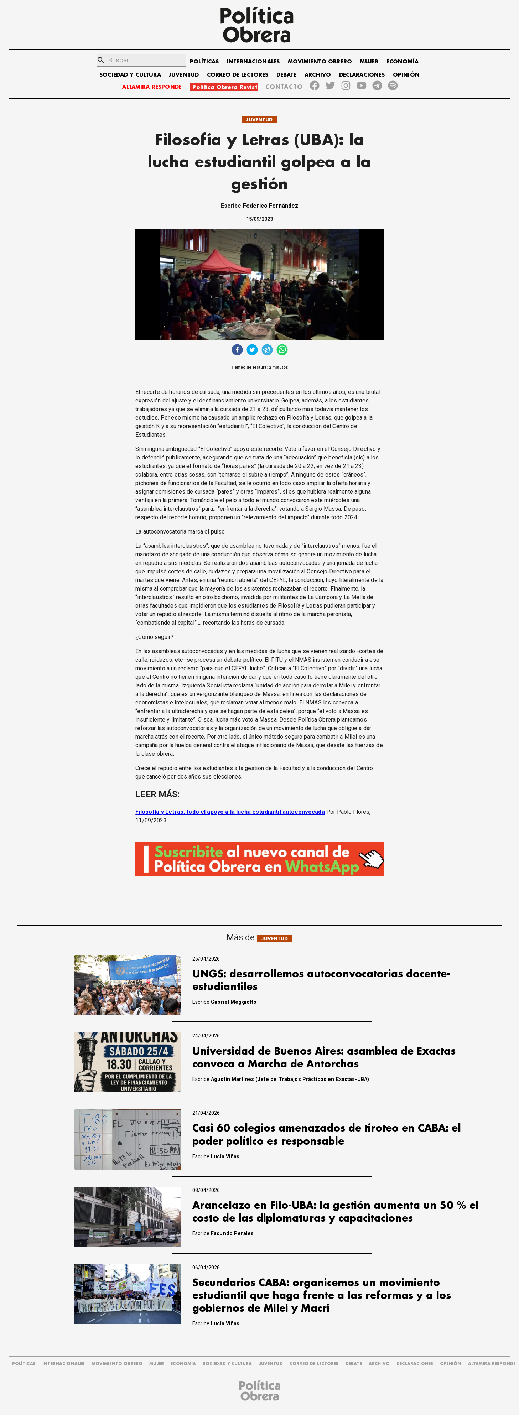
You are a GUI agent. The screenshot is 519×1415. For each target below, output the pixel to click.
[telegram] (267, 350)
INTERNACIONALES (253, 61)
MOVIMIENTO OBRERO (320, 61)
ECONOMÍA (402, 61)
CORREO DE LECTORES (238, 75)
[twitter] (252, 350)
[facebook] (237, 350)
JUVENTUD (184, 75)
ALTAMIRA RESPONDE (152, 87)
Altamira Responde (492, 1364)
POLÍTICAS (204, 61)
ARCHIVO (318, 75)
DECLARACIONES (362, 75)
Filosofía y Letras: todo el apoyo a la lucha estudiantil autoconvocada (230, 811)
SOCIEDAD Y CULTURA (130, 75)
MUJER (369, 61)
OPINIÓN (406, 75)
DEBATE (286, 75)
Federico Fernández (271, 205)
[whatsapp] (282, 350)
